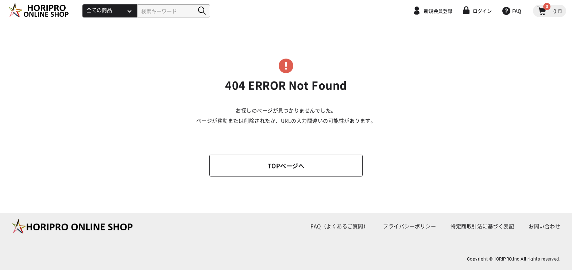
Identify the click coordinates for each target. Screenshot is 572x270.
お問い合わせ (544, 226)
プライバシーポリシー (409, 226)
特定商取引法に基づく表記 (482, 226)
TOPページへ (286, 165)
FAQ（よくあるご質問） (339, 226)
